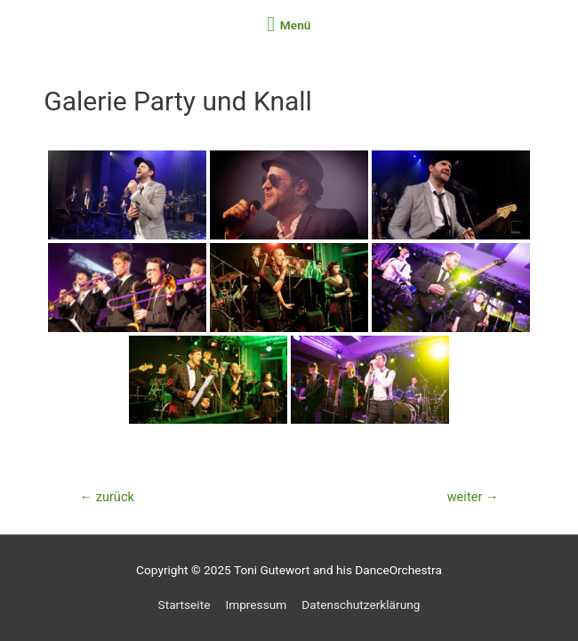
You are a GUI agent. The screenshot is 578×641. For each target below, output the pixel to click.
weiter (473, 497)
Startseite (184, 604)
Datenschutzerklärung (360, 604)
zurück (106, 497)
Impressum (255, 604)
